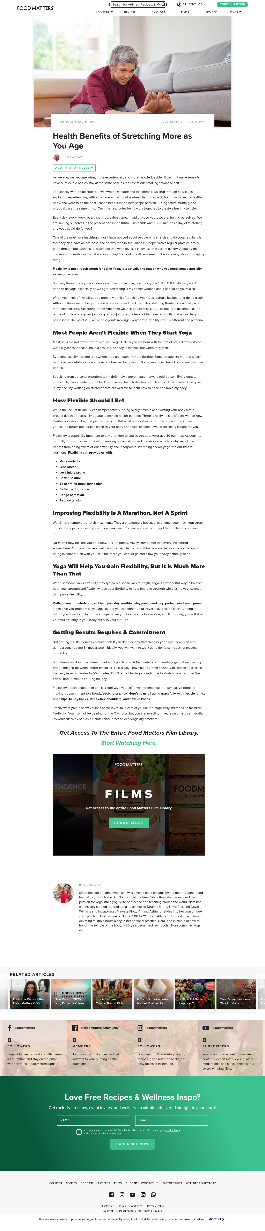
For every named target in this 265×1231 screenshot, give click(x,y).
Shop (211, 11)
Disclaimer (107, 1206)
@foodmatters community (100, 1028)
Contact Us (149, 1183)
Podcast (158, 11)
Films (185, 11)
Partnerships (172, 1183)
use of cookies (194, 1219)
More (234, 11)
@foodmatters (24, 1028)
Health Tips (85, 121)
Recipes (130, 11)
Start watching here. (129, 742)
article (66, 121)
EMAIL (143, 1120)
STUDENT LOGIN (191, 4)
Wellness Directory (201, 1183)
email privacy (172, 1130)
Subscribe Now (132, 1144)
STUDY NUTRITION (232, 4)
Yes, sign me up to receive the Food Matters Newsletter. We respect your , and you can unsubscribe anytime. (132, 1132)
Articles (104, 1183)
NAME (64, 1120)
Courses (103, 11)
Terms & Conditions (130, 1206)
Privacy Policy (155, 1206)
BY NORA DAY (90, 885)
